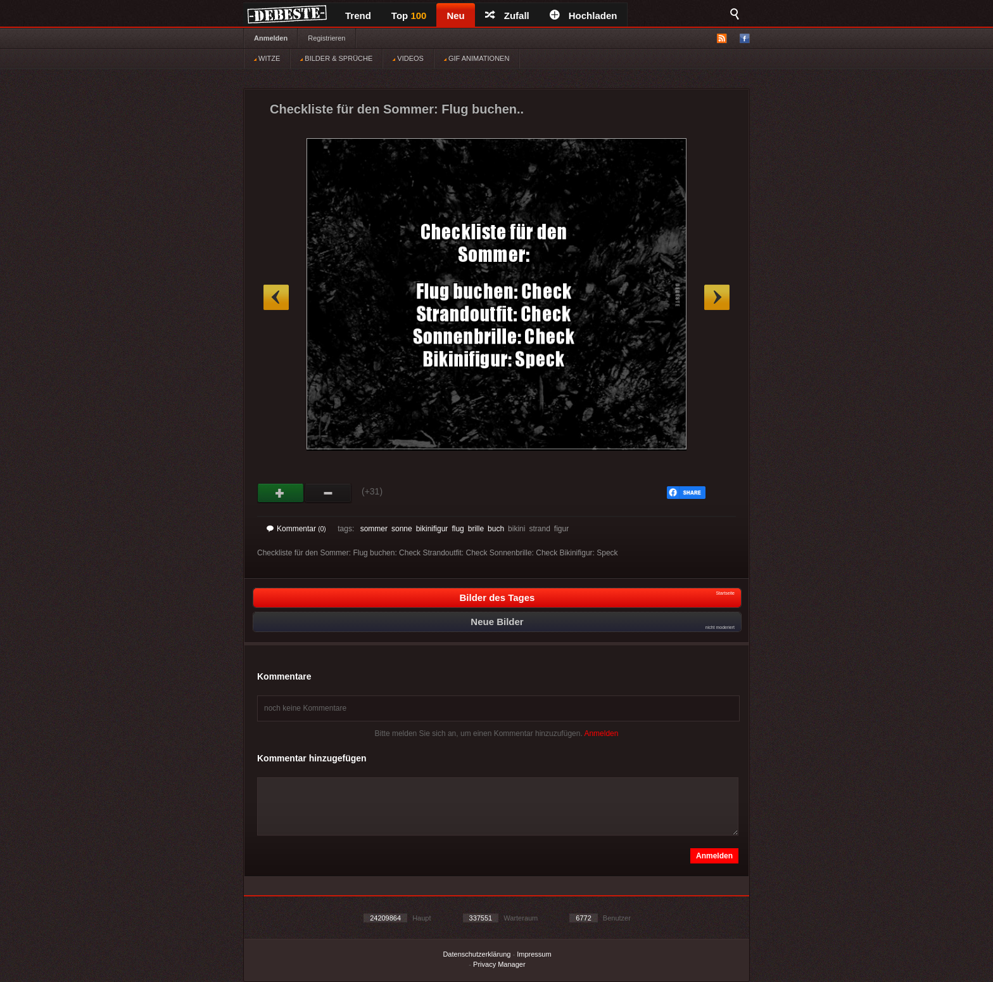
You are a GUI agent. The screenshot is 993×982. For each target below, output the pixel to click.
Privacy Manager (499, 964)
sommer (374, 528)
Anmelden (271, 38)
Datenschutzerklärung (476, 954)
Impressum (534, 954)
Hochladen (583, 15)
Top (409, 15)
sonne (401, 528)
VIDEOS (408, 58)
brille (476, 528)
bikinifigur (432, 528)
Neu (455, 15)
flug (458, 528)
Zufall (507, 15)
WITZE (267, 58)
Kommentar (296, 528)
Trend (358, 15)
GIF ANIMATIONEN (476, 58)
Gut (281, 493)
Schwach (328, 493)
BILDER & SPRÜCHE (336, 58)
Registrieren (326, 38)
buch (496, 528)
